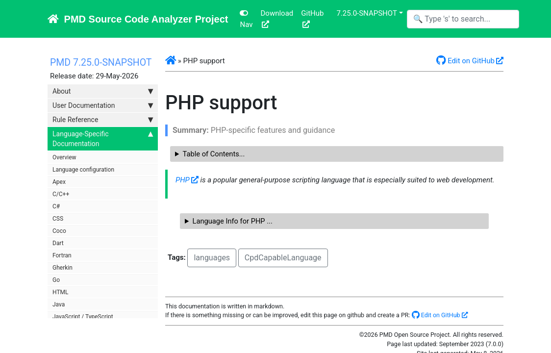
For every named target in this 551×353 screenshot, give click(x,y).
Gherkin (62, 267)
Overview (64, 157)
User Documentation (102, 105)
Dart (58, 243)
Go (56, 280)
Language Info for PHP (230, 221)
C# (56, 206)
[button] (170, 60)
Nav (246, 19)
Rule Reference (102, 120)
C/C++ (60, 194)
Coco (59, 230)
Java (58, 304)
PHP (182, 180)
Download (276, 13)
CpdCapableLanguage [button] (283, 257)
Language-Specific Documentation (102, 138)
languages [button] (212, 257)
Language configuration (83, 169)
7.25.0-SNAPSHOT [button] (366, 13)
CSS (57, 218)
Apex (59, 181)
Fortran (62, 255)
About (102, 91)
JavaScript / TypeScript (82, 316)
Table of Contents (211, 154)
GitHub (312, 13)
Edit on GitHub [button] (465, 60)
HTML (60, 292)
